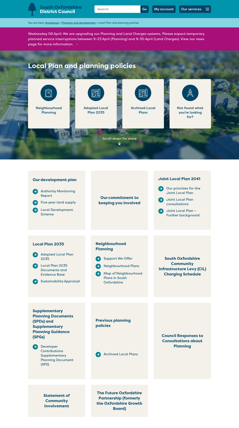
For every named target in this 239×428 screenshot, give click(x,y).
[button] (195, 9)
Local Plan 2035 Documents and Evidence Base (54, 270)
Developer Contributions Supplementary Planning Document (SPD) (57, 355)
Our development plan (55, 179)
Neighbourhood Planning (111, 246)
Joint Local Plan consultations (179, 201)
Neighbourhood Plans (121, 266)
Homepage (52, 22)
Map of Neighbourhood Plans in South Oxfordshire (123, 278)
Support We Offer (118, 258)
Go (144, 9)
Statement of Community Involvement (57, 401)
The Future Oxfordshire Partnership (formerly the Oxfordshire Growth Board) (119, 400)
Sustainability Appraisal (60, 281)
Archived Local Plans (121, 354)
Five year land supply (58, 202)
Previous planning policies (113, 323)
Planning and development (79, 22)
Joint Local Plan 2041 (179, 178)
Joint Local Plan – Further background (183, 212)
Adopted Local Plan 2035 (57, 256)
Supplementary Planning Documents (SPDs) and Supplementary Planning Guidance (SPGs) (53, 324)
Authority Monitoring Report (58, 193)
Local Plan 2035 (48, 244)
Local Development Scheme (57, 212)
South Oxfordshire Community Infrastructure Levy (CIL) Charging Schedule (182, 266)
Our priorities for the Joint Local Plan (183, 190)
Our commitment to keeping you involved (119, 200)
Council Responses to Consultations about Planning (182, 341)
